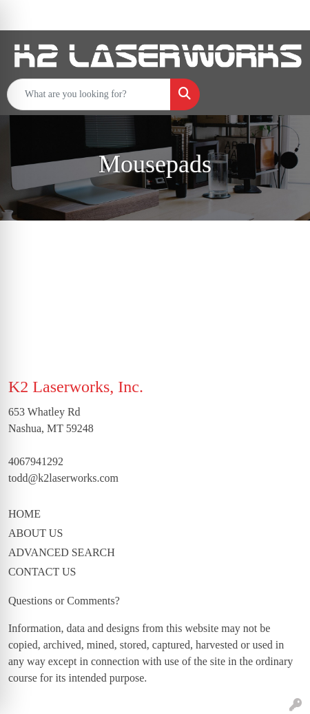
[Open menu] (282, 94)
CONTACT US (42, 572)
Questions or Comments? (64, 600)
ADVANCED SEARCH (61, 552)
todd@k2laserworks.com (63, 478)
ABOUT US (35, 533)
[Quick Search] (89, 94)
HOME (24, 514)
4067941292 (35, 461)
